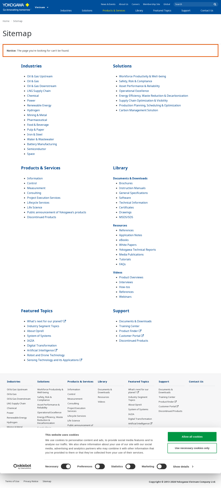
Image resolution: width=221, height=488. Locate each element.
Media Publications (131, 254)
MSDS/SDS (126, 217)
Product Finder (130, 331)
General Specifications (133, 193)
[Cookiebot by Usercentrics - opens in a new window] (22, 481)
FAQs (122, 264)
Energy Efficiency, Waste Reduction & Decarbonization (153, 96)
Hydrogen (33, 110)
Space (31, 154)
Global (167, 4)
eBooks (124, 240)
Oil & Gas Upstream (39, 76)
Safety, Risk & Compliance (135, 81)
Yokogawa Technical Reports (137, 250)
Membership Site (151, 4)
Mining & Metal (37, 115)
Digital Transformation (42, 345)
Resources (120, 225)
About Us (123, 4)
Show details (181, 481)
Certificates (126, 207)
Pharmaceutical (37, 120)
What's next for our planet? (46, 321)
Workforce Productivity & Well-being (142, 76)
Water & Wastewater (40, 139)
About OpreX (35, 331)
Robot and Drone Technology (46, 355)
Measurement (36, 188)
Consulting (34, 193)
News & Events (108, 4)
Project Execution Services (43, 198)
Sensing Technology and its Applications (54, 360)
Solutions (87, 10)
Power (31, 100)
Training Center (129, 326)
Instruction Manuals (132, 188)
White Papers (128, 245)
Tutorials (125, 259)
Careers (136, 4)
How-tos (124, 287)
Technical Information (133, 202)
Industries (66, 10)
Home (6, 21)
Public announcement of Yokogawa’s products (56, 212)
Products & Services (114, 10)
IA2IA (30, 341)
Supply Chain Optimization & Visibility (143, 100)
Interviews (126, 282)
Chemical (33, 96)
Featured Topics (162, 10)
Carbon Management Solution (138, 110)
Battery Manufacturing (42, 144)
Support (185, 10)
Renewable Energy (39, 105)
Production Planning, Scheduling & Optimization (150, 105)
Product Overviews (131, 277)
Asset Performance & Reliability (139, 86)
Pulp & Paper (35, 129)
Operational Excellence (134, 91)
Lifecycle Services (38, 202)
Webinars (125, 297)
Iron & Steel (34, 134)
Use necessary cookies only (192, 462)
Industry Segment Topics (43, 326)
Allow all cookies (192, 451)
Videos (117, 272)
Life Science (34, 207)
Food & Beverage (38, 125)
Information (35, 178)
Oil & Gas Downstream (41, 86)
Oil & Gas (33, 81)
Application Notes (130, 235)
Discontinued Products (41, 217)
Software (125, 198)
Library (139, 10)
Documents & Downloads (130, 178)
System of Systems (39, 336)
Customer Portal (131, 336)
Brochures (126, 183)
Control (32, 183)
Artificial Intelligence (42, 350)
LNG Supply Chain (39, 91)
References (126, 230)
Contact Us (207, 10)
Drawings (125, 212)
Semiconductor (36, 149)
